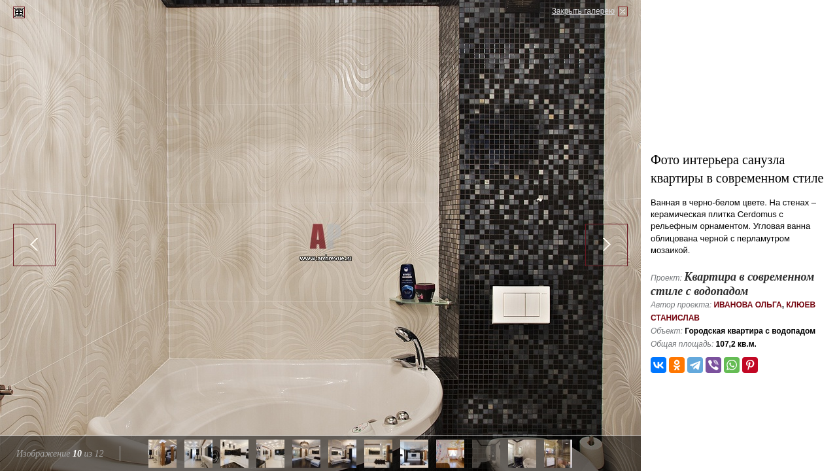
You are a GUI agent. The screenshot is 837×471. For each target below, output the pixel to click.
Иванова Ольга (747, 304)
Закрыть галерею (583, 11)
